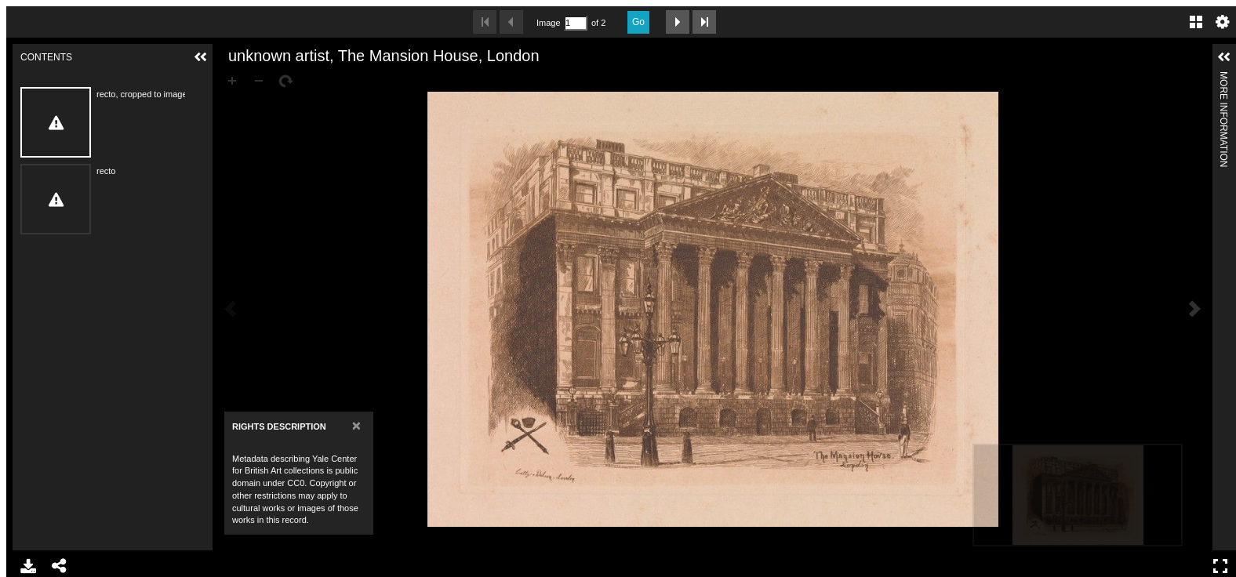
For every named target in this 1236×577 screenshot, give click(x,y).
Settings (1222, 22)
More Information (1223, 78)
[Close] (356, 425)
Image (548, 22)
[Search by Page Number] (575, 23)
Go (638, 21)
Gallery (1196, 22)
